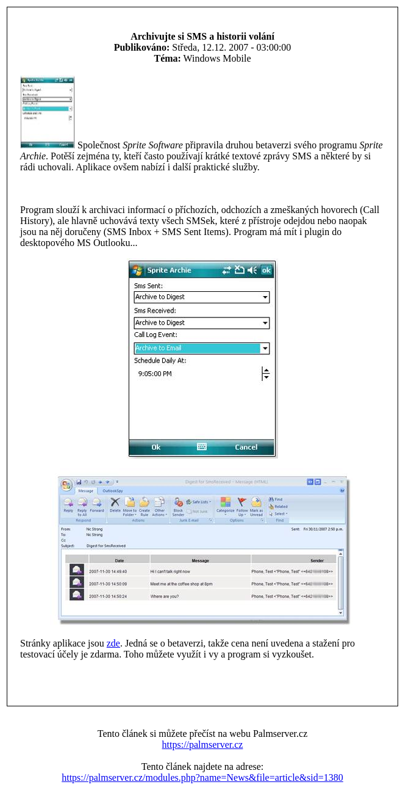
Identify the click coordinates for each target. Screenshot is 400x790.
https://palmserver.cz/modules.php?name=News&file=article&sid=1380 (202, 777)
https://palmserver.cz (202, 744)
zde (113, 643)
